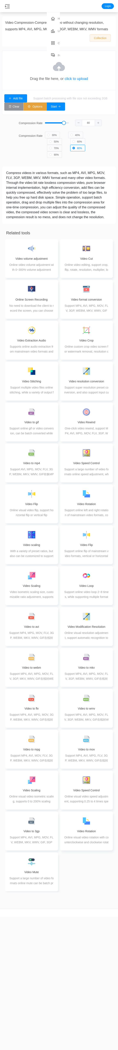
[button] (78, 121)
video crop (9, 1003)
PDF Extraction (49, 1022)
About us (108, 1000)
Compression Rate (30, 121)
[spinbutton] (88, 121)
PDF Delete (49, 1029)
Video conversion (9, 1010)
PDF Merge (49, 1007)
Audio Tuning (29, 1032)
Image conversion (69, 1010)
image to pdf (88, 1007)
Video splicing (9, 1032)
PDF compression (49, 1000)
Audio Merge (30, 1024)
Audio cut (29, 996)
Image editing (68, 1032)
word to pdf (88, 1000)
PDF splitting (49, 1015)
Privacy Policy (108, 1015)
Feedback (108, 1007)
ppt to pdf (88, 1015)
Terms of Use (108, 1022)
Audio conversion (29, 1003)
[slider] (73, 121)
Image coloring (69, 1039)
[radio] (52, 133)
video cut (10, 996)
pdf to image (88, 1022)
